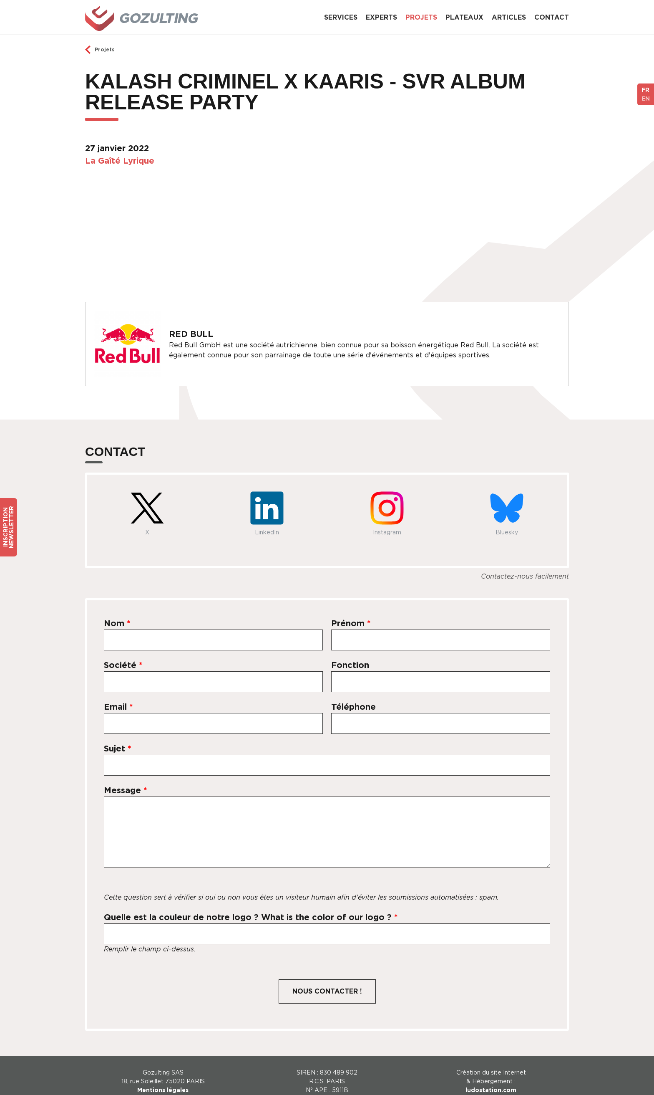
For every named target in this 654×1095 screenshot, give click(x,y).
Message (125, 778)
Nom (117, 611)
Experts (381, 17)
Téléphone (353, 695)
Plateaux (464, 17)
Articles (509, 17)
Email (118, 695)
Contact (551, 17)
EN (645, 98)
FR (645, 89)
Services (340, 17)
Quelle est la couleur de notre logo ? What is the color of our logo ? (251, 905)
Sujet (117, 736)
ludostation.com (490, 1078)
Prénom (351, 611)
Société (123, 653)
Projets (421, 17)
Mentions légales (163, 1078)
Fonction (350, 653)
